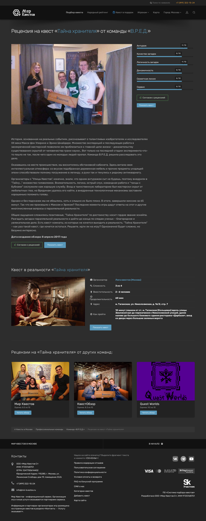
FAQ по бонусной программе (88, 481)
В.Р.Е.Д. (139, 31)
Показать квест (146, 105)
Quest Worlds (149, 404)
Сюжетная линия (146, 78)
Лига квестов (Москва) (128, 279)
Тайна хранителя (76, 31)
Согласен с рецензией (152, 97)
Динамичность (145, 70)
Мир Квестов (24, 404)
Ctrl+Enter (92, 458)
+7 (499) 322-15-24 (185, 3)
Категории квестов (83, 491)
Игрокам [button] (143, 12)
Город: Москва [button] (172, 12)
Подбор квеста (74, 12)
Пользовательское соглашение (89, 467)
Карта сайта (80, 500)
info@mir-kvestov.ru (26, 490)
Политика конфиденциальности (90, 472)
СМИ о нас (79, 486)
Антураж (141, 45)
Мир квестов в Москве (24, 444)
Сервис (141, 87)
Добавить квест (82, 495)
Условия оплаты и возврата (88, 477)
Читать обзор (23, 413)
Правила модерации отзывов (88, 463)
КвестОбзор (86, 404)
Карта (156, 12)
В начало (156, 444)
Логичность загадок (148, 62)
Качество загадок (146, 54)
